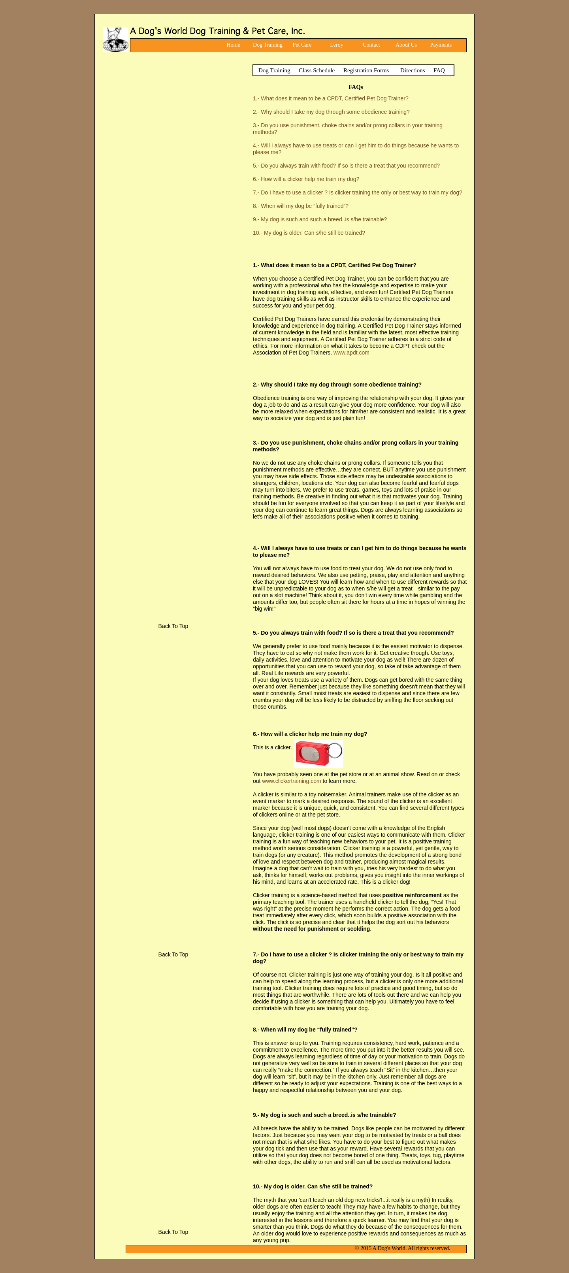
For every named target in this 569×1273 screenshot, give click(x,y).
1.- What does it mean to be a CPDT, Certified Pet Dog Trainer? (331, 98)
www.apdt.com (351, 352)
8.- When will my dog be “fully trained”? (301, 206)
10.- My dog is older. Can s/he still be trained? (309, 233)
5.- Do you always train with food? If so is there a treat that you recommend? (346, 165)
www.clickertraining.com (291, 781)
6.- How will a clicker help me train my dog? (306, 179)
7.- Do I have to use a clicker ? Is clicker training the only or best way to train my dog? (357, 192)
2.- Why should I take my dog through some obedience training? (331, 112)
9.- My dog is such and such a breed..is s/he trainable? (320, 219)
